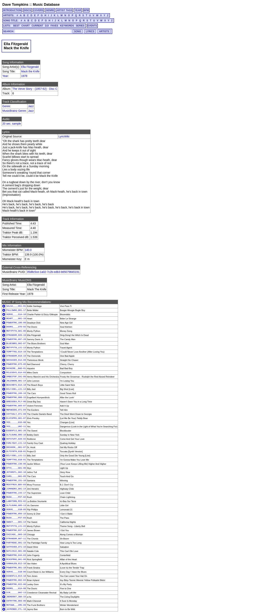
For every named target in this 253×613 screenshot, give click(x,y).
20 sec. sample (11, 123)
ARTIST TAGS (64, 10)
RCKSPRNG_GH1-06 (16, 559)
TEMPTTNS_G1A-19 (16, 352)
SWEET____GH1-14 (16, 522)
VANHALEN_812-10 (16, 563)
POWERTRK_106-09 (16, 323)
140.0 (28, 250)
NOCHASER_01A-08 (16, 360)
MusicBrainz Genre (14, 110)
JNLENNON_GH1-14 (16, 381)
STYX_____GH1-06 (16, 468)
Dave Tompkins (15, 5)
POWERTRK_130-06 (16, 464)
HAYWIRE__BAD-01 (16, 368)
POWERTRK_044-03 (16, 555)
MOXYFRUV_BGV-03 (16, 484)
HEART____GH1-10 (16, 318)
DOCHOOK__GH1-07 (16, 447)
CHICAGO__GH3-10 (16, 534)
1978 (24, 76)
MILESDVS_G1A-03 (16, 372)
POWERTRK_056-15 (16, 514)
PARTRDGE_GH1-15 (16, 543)
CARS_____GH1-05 (16, 476)
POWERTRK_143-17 (16, 493)
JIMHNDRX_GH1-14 (16, 489)
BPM (86, 10)
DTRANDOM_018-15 (16, 356)
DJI (47, 25)
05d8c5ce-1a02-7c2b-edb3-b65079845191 (53, 271)
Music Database (46, 5)
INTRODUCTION (12, 10)
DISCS (27, 10)
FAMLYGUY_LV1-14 (16, 443)
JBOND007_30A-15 (16, 597)
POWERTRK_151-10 (16, 480)
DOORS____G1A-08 (16, 588)
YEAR (78, 10)
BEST (16, 25)
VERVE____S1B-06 (16, 572)
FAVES (54, 25)
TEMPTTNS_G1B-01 (16, 460)
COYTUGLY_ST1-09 (16, 414)
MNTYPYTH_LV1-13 (16, 347)
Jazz (31, 106)
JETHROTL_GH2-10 (16, 472)
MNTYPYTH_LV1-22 (16, 526)
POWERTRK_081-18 (16, 568)
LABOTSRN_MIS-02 (16, 501)
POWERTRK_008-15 (16, 397)
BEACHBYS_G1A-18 (16, 385)
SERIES (80, 25)
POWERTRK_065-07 (16, 406)
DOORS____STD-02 (16, 327)
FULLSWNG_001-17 (16, 310)
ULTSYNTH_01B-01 (16, 451)
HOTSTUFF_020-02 (16, 439)
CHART (25, 25)
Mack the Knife (30, 71)
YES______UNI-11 (16, 426)
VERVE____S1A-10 (16, 314)
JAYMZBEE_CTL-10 (16, 609)
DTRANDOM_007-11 (16, 538)
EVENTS (92, 25)
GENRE (50, 10)
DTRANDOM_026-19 (16, 335)
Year (5, 76)
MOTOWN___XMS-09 (16, 605)
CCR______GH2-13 (16, 592)
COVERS (38, 10)
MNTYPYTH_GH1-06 (16, 331)
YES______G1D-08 (16, 422)
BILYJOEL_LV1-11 (16, 455)
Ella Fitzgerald (30, 66)
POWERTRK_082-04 (16, 580)
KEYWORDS (67, 25)
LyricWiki (64, 136)
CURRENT (37, 25)
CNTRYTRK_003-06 (16, 601)
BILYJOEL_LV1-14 (16, 389)
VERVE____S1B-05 (16, 509)
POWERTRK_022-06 (16, 584)
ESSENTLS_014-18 (16, 576)
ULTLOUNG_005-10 (16, 435)
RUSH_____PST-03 (16, 518)
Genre (6, 106)
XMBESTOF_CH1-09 (16, 377)
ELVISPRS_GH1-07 (16, 418)
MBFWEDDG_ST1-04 (16, 410)
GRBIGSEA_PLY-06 (16, 401)
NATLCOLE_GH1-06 (16, 551)
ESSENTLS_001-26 (16, 430)
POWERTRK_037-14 (16, 530)
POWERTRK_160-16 (16, 393)
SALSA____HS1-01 (16, 306)
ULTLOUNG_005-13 (16, 505)
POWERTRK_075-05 (16, 364)
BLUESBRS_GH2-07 (16, 343)
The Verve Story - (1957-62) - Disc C (34, 88)
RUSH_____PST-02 (16, 497)
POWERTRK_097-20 (16, 339)
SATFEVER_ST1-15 (16, 547)
